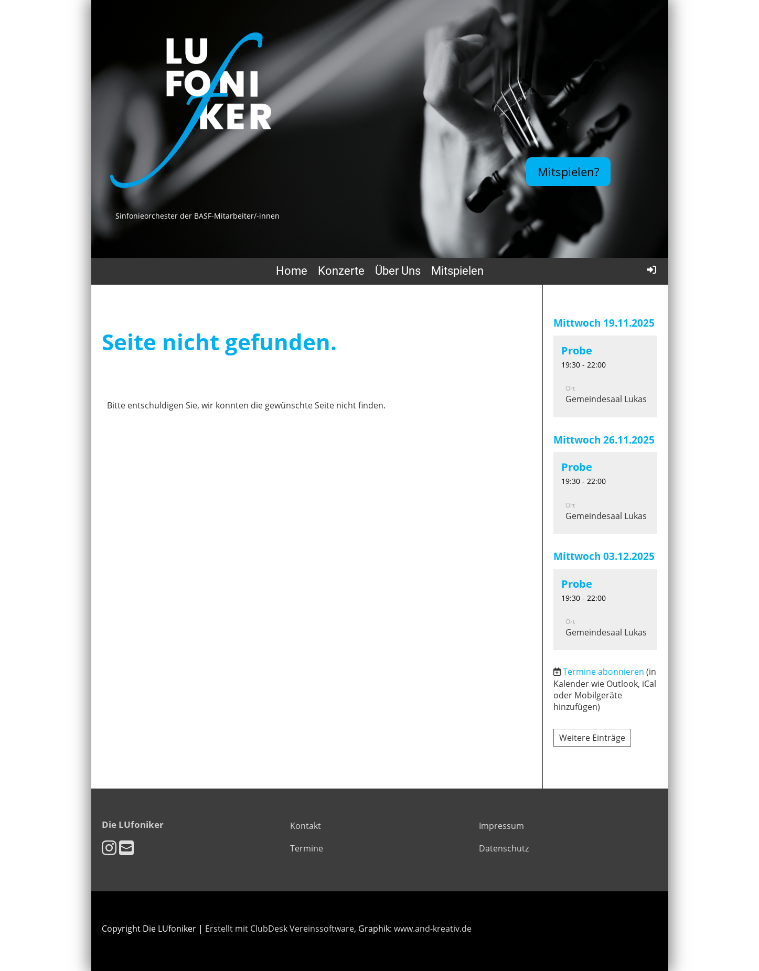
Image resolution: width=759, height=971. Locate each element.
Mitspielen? (568, 171)
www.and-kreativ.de (433, 928)
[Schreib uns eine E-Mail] (126, 847)
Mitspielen (457, 270)
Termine (306, 848)
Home (291, 270)
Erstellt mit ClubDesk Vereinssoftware (279, 928)
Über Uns (398, 270)
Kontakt (305, 826)
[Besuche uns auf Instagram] (109, 847)
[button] (605, 376)
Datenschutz (504, 848)
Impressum (501, 826)
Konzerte (341, 270)
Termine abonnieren (603, 671)
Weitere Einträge (592, 737)
